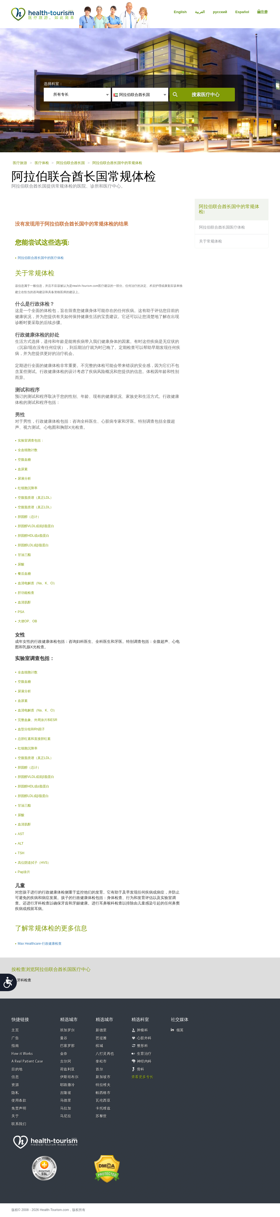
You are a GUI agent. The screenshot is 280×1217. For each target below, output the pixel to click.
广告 (15, 1038)
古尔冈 (65, 1061)
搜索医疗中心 (206, 94)
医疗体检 (42, 163)
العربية (200, 12)
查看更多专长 (143, 1077)
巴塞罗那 (67, 1046)
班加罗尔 (67, 1030)
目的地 (17, 1069)
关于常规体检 (210, 241)
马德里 (65, 1100)
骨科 (140, 1069)
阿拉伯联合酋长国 (70, 163)
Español (242, 12)
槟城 (99, 1046)
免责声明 (18, 1108)
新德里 (101, 1030)
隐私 (15, 1093)
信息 (15, 1077)
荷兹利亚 (67, 1069)
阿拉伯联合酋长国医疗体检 (222, 227)
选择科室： (53, 83)
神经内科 (144, 1061)
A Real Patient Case (27, 1061)
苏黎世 (101, 1116)
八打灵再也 (105, 1054)
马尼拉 (65, 1116)
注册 (262, 12)
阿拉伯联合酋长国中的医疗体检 (41, 258)
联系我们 (18, 1124)
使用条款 (18, 1100)
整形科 (142, 1046)
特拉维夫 (103, 1085)
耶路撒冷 (67, 1085)
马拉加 (65, 1108)
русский (220, 12)
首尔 (99, 1069)
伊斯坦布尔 (69, 1077)
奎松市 (101, 1061)
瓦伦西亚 (103, 1100)
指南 (15, 1046)
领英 (177, 1030)
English (180, 12)
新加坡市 (103, 1077)
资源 (15, 1085)
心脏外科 (144, 1038)
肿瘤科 (142, 1030)
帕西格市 (103, 1093)
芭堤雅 (101, 1038)
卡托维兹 (103, 1108)
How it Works (22, 1054)
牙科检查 (24, 980)
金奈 (64, 1054)
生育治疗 (144, 1054)
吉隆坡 (65, 1093)
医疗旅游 (20, 163)
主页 (15, 1030)
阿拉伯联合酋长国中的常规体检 (117, 163)
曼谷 (64, 1038)
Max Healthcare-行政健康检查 (40, 943)
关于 (15, 1116)
